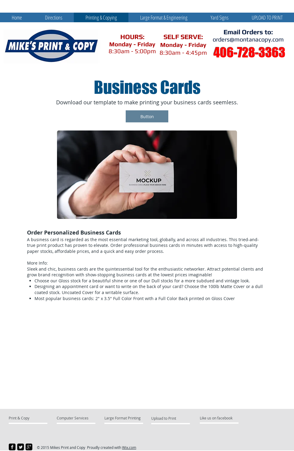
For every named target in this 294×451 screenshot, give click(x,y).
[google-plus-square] (29, 446)
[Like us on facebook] (218, 417)
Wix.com (129, 447)
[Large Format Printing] (122, 417)
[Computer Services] (74, 417)
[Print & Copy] (32, 417)
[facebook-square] (12, 446)
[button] (147, 116)
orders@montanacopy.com (248, 39)
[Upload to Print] (169, 418)
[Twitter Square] (20, 446)
